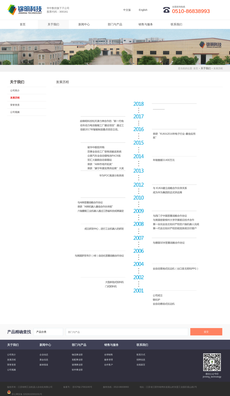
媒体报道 (44, 364)
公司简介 (15, 90)
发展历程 (15, 97)
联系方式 (141, 354)
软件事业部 (77, 369)
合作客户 (108, 364)
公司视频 (15, 112)
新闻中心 (84, 24)
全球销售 (108, 354)
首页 (23, 24)
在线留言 (141, 364)
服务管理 (108, 359)
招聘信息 (141, 359)
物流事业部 (77, 354)
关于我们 (53, 24)
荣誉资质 (15, 105)
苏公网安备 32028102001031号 (27, 394)
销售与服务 (146, 24)
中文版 (127, 9)
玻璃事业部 (77, 364)
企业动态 (44, 354)
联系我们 (176, 24)
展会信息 (44, 359)
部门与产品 (115, 24)
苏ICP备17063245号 (82, 387)
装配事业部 (77, 359)
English (143, 9)
